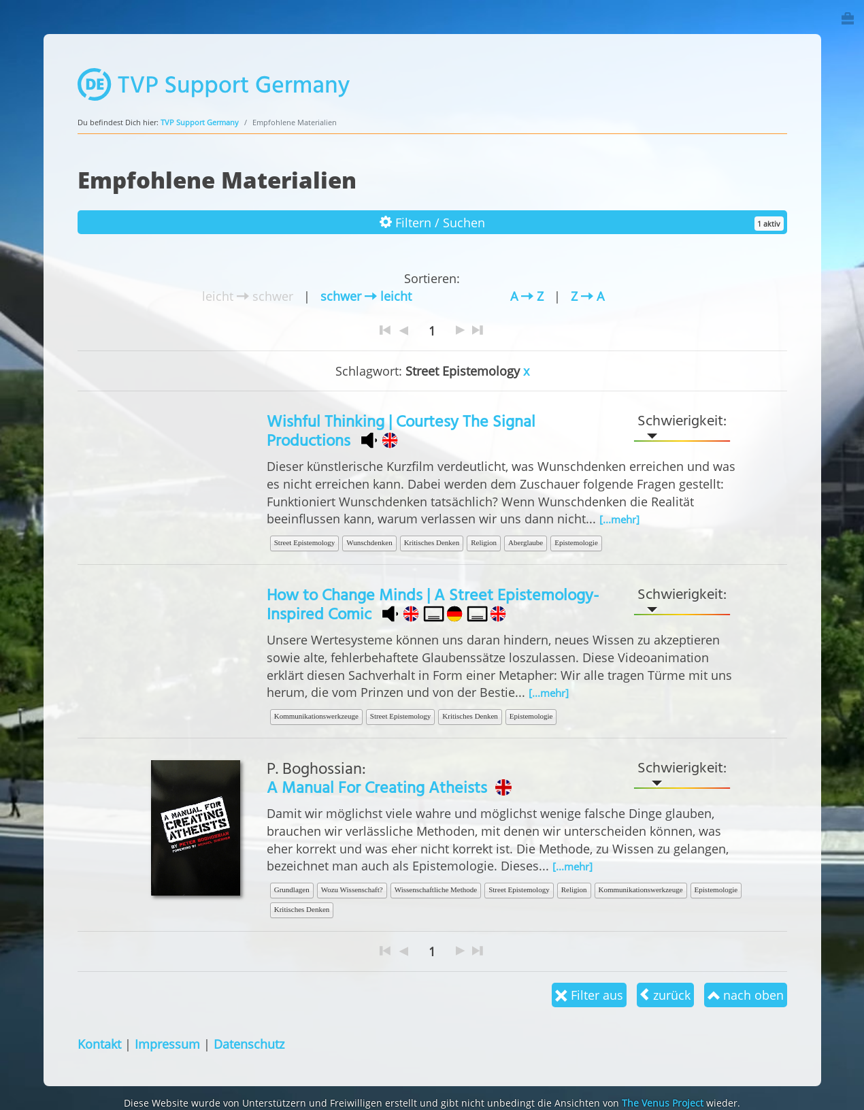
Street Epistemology (304, 542)
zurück (665, 994)
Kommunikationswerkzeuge (316, 716)
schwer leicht (366, 295)
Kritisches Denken (432, 542)
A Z (527, 295)
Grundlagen (292, 889)
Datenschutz (249, 1043)
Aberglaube (525, 542)
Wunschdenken (369, 542)
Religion (484, 542)
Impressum (167, 1043)
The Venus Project (662, 1102)
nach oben (746, 994)
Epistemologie (576, 542)
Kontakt (99, 1043)
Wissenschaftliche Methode (436, 889)
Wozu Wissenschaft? (352, 889)
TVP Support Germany (200, 122)
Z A (587, 295)
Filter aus (589, 994)
